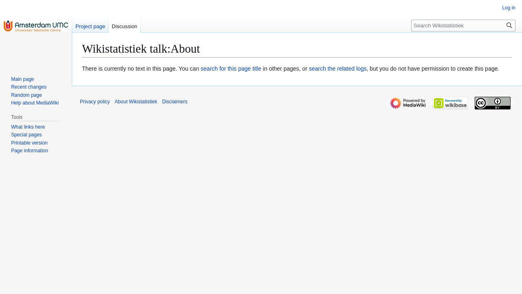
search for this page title (231, 68)
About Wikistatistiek (136, 102)
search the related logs (338, 68)
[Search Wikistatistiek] (463, 25)
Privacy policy (95, 102)
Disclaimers (174, 102)
